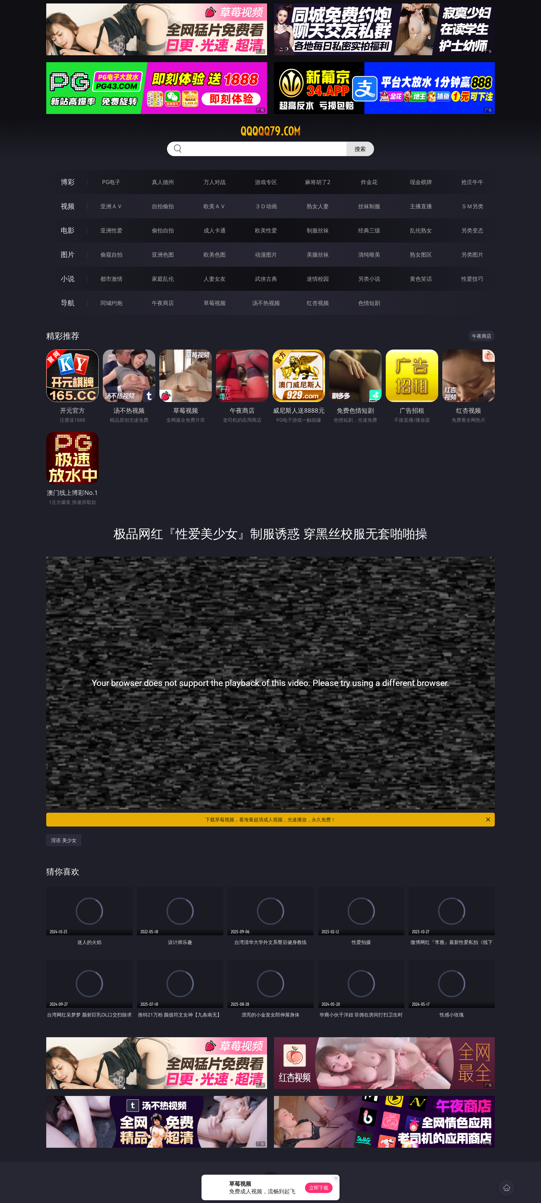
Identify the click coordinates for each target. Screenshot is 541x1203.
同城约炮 (111, 303)
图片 (68, 254)
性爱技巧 (472, 279)
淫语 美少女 (64, 840)
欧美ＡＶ (215, 206)
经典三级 (369, 230)
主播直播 (421, 206)
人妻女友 (215, 279)
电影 (68, 230)
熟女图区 (421, 254)
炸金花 (369, 182)
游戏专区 (266, 182)
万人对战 (215, 182)
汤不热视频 (266, 303)
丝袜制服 (369, 206)
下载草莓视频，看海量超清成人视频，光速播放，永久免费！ (348, 819)
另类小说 (369, 279)
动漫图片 (266, 254)
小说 (68, 278)
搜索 (360, 149)
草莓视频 (215, 303)
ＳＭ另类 (472, 206)
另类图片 (472, 254)
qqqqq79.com (270, 131)
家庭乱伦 (163, 279)
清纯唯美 (369, 254)
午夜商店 (163, 303)
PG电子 (111, 182)
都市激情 (111, 279)
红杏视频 (318, 303)
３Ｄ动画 (266, 206)
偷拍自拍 (163, 230)
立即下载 (318, 1187)
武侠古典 (266, 279)
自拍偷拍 (163, 206)
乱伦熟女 (421, 230)
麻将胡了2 (317, 182)
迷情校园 (318, 279)
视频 (68, 206)
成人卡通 (215, 230)
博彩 (68, 182)
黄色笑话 (421, 279)
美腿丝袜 (318, 254)
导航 (68, 302)
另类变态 (472, 230)
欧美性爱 (266, 230)
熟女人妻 (318, 206)
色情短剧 (369, 303)
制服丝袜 (318, 230)
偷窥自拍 (111, 254)
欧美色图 (215, 254)
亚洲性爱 (111, 230)
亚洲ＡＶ (111, 206)
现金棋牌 (421, 182)
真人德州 (163, 182)
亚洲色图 (163, 254)
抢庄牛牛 (472, 182)
